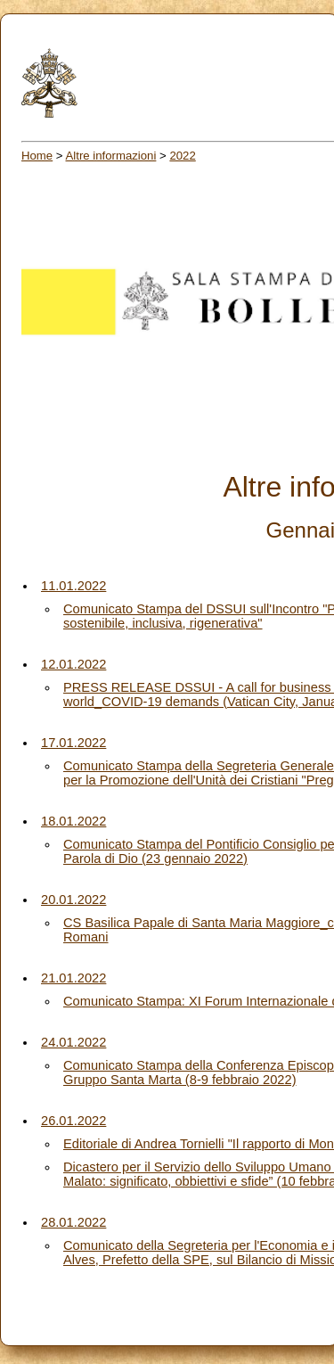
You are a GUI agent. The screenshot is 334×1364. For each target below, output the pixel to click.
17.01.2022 (73, 742)
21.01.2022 (73, 978)
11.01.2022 (73, 586)
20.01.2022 (73, 899)
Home (37, 155)
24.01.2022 (73, 1042)
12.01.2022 (73, 664)
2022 (182, 155)
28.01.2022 (73, 1222)
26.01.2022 (73, 1120)
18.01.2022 (73, 821)
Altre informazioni (111, 155)
